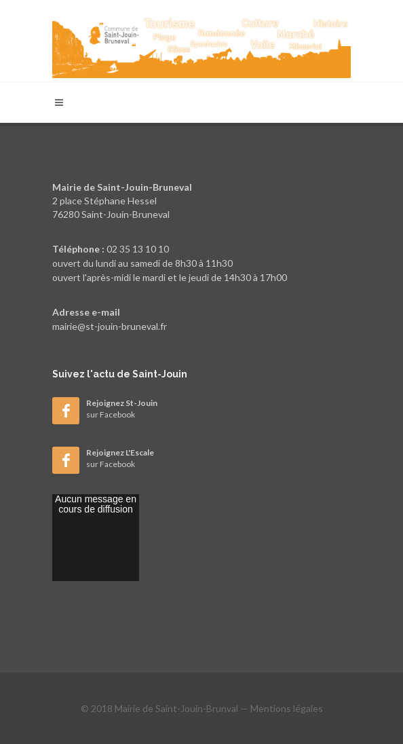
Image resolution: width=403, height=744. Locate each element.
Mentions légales (286, 708)
